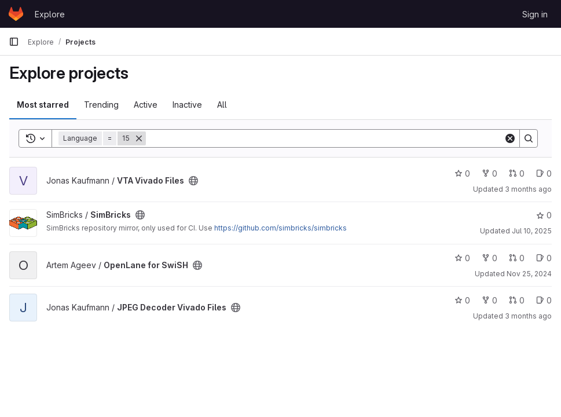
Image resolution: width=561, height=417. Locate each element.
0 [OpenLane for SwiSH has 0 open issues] (544, 258)
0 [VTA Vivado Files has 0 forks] (489, 173)
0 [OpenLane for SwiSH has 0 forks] (489, 258)
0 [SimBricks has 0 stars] (544, 215)
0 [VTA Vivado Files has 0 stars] (462, 173)
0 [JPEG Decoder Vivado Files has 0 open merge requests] (517, 300)
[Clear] (510, 138)
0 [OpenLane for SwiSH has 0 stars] (462, 258)
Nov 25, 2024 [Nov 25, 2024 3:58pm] (529, 273)
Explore (50, 14)
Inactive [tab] (187, 104)
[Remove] (139, 138)
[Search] (324, 138)
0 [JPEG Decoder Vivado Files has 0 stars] (462, 300)
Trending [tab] (101, 104)
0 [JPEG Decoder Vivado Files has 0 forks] (489, 300)
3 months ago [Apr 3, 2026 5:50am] (528, 189)
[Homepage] (15, 14)
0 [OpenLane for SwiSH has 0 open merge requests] (517, 258)
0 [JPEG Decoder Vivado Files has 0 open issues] (544, 300)
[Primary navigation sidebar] (14, 41)
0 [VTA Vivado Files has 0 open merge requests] (517, 173)
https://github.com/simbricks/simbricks (280, 228)
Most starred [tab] (43, 104)
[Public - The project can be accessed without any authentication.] (193, 180)
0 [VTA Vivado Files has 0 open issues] (544, 173)
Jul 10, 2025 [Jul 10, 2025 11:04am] (532, 230)
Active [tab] (145, 104)
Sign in (535, 14)
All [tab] (222, 104)
